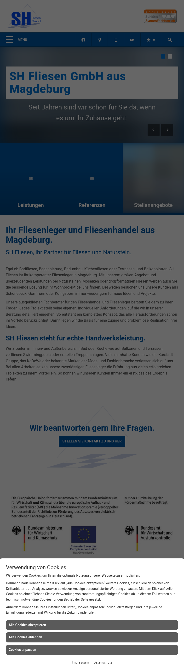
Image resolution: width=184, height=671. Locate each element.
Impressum (80, 662)
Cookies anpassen (22, 650)
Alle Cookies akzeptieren (27, 625)
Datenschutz (102, 662)
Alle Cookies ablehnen (25, 637)
